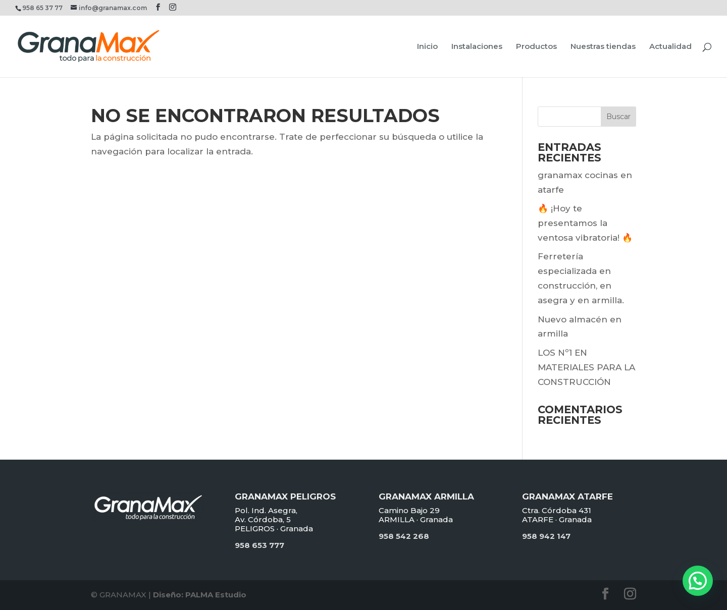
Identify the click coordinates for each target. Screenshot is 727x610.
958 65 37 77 (42, 8)
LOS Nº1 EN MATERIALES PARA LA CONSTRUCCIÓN (586, 367)
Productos (536, 47)
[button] (698, 581)
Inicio (427, 47)
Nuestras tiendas (603, 47)
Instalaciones (476, 47)
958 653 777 (259, 545)
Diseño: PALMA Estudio (199, 594)
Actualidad (670, 47)
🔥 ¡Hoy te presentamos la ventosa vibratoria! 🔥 (585, 223)
